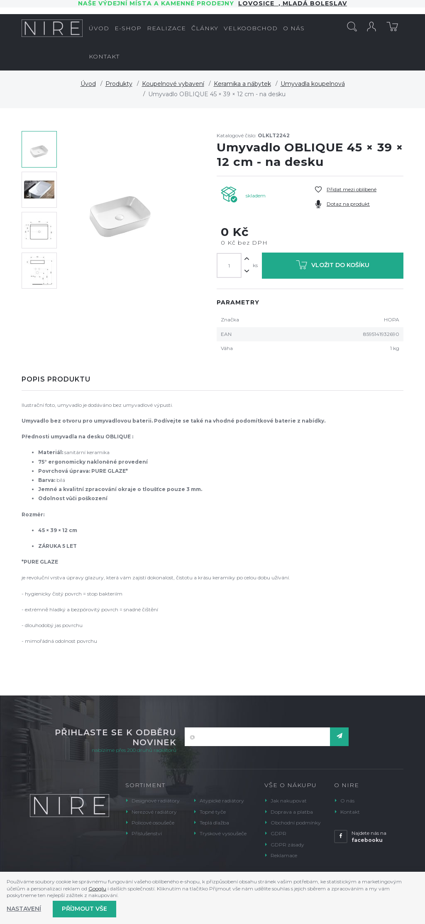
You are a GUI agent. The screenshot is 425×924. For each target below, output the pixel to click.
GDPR (278, 833)
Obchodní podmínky (296, 822)
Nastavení (24, 908)
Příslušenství (147, 833)
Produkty (118, 84)
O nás (347, 801)
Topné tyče (213, 812)
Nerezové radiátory (154, 812)
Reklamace (284, 855)
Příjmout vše (84, 908)
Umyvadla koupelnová (313, 84)
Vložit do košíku (332, 266)
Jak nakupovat (289, 801)
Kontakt (350, 812)
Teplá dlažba (214, 822)
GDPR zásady (287, 844)
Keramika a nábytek (242, 84)
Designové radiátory (156, 801)
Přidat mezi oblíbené (351, 189)
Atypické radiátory (222, 801)
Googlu (97, 888)
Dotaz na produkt (348, 204)
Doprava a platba (292, 812)
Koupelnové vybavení (173, 84)
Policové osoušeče (153, 822)
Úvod (88, 84)
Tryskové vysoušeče (223, 833)
